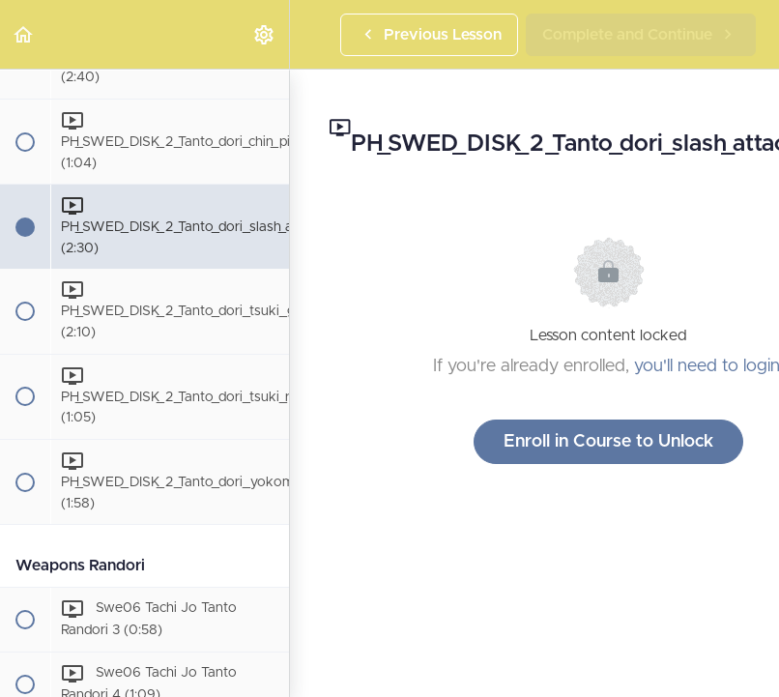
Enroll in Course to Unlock (608, 441)
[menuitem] (265, 34)
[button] (24, 34)
